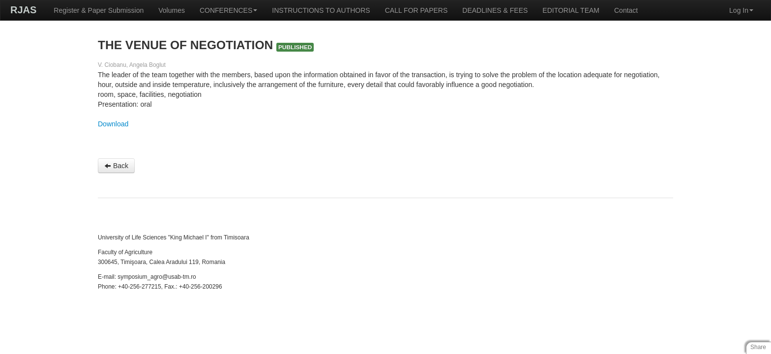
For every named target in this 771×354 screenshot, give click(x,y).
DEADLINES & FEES (495, 10)
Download (113, 124)
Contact (626, 10)
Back (116, 166)
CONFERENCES (228, 10)
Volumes (171, 10)
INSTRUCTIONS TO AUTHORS (321, 10)
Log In (741, 10)
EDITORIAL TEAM (570, 10)
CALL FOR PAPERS (416, 10)
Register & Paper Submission (99, 10)
